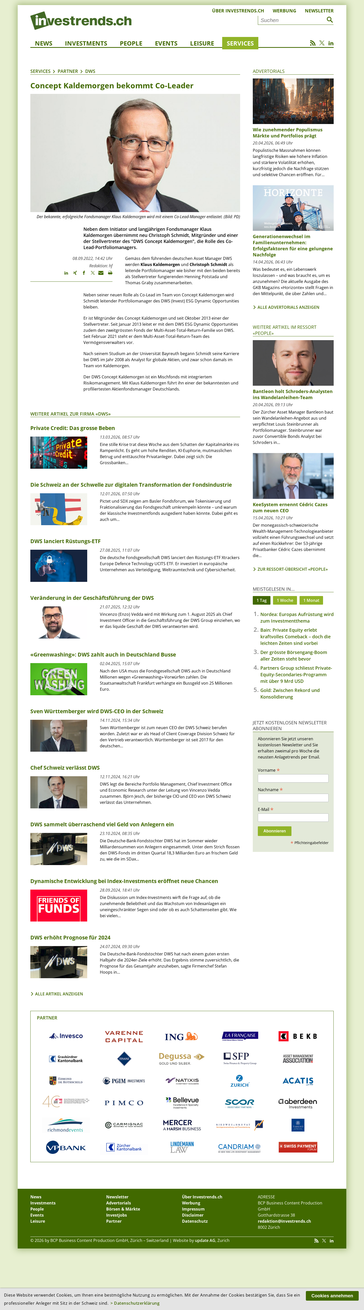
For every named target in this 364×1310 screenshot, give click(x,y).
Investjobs (116, 1215)
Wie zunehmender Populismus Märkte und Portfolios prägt (288, 133)
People (131, 43)
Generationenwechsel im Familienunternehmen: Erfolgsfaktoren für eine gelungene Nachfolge (293, 245)
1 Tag (262, 600)
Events (166, 43)
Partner (68, 71)
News (43, 43)
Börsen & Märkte (123, 1209)
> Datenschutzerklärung (135, 1303)
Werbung (284, 11)
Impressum (193, 1209)
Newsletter (319, 11)
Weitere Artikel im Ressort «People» (284, 330)
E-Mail (266, 809)
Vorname (269, 769)
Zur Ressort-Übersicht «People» (293, 569)
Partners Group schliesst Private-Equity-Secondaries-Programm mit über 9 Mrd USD (296, 674)
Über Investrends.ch (238, 11)
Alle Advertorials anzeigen (289, 307)
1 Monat (311, 600)
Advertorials (269, 71)
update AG (205, 1240)
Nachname (270, 789)
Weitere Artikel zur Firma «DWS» (70, 414)
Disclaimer (192, 1215)
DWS (90, 71)
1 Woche (285, 600)
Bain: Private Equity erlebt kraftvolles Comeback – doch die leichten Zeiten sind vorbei (295, 636)
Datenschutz (195, 1221)
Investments (86, 43)
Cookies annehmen (332, 1295)
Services (240, 43)
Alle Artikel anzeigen (59, 994)
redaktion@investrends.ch (284, 1221)
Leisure (202, 43)
